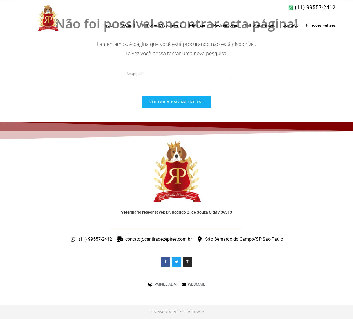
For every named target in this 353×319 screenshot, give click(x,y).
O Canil (127, 25)
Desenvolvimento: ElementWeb (176, 312)
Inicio (107, 25)
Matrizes (197, 25)
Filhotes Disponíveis (162, 25)
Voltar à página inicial (176, 101)
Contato (290, 25)
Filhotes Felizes (260, 25)
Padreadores (225, 25)
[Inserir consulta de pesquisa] (176, 73)
